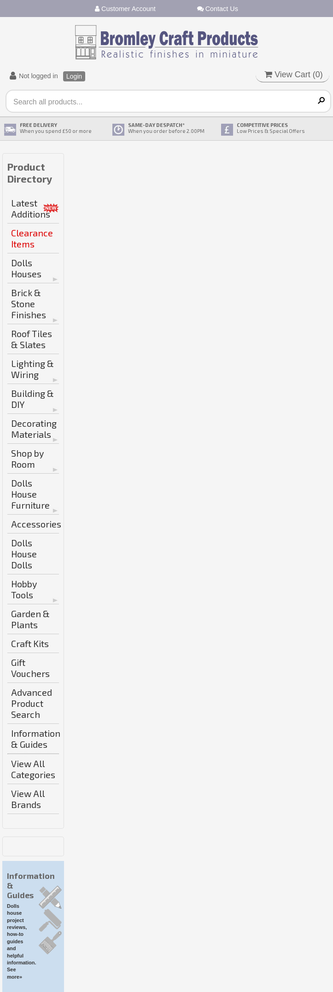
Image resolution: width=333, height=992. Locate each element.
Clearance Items (32, 238)
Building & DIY (32, 399)
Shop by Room (27, 458)
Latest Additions (30, 208)
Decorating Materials (34, 429)
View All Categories (33, 769)
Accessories (35, 523)
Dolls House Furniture (30, 493)
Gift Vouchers (30, 668)
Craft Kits (30, 643)
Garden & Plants (30, 619)
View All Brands (28, 799)
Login (74, 76)
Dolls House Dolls (24, 553)
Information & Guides (35, 739)
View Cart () (293, 74)
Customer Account (125, 8)
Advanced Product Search (31, 703)
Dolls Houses (26, 268)
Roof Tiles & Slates (31, 339)
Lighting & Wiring (32, 369)
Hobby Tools (24, 589)
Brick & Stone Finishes (28, 303)
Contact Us (217, 8)
